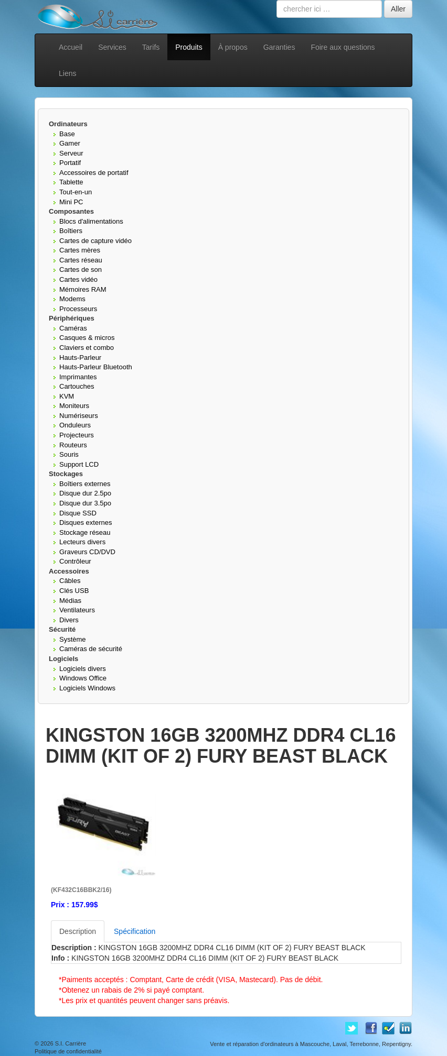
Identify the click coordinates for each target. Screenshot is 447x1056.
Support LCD (79, 464)
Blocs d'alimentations (91, 221)
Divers (69, 620)
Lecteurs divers (82, 542)
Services (112, 47)
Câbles (69, 581)
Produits (188, 47)
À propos (233, 47)
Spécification (134, 931)
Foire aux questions (343, 47)
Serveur (71, 153)
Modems (72, 299)
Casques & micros (86, 338)
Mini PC (71, 202)
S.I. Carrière (70, 1043)
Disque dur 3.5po (85, 503)
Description (77, 931)
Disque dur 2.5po (85, 493)
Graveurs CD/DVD (87, 552)
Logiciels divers (82, 669)
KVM (66, 396)
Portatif (70, 163)
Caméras (73, 328)
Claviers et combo (86, 347)
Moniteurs (74, 406)
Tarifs (150, 47)
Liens (67, 73)
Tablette (71, 182)
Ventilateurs (77, 610)
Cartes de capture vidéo (95, 241)
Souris (69, 454)
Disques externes (85, 522)
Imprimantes (78, 377)
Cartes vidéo (78, 279)
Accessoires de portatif (94, 173)
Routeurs (73, 445)
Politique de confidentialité (68, 1051)
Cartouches (76, 386)
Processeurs (78, 309)
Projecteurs (76, 435)
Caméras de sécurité (90, 649)
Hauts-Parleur (80, 357)
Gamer (69, 143)
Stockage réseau (85, 532)
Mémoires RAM (83, 289)
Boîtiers (70, 231)
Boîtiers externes (85, 484)
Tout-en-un (75, 192)
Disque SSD (78, 513)
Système (72, 639)
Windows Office (83, 678)
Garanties (279, 47)
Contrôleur (75, 561)
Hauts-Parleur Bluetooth (95, 367)
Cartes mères (79, 250)
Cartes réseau (80, 260)
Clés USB (74, 591)
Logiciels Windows (87, 688)
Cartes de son (80, 269)
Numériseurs (78, 416)
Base (67, 134)
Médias (70, 600)
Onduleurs (75, 425)
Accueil (70, 47)
